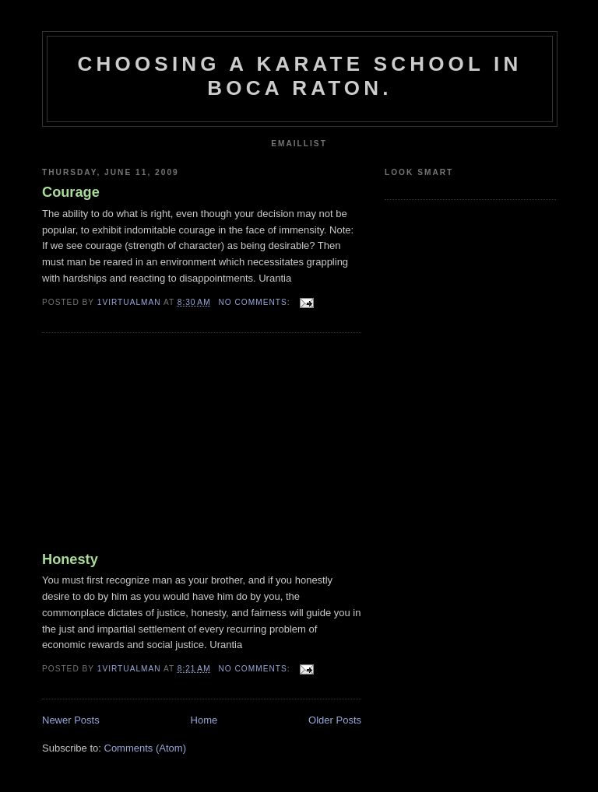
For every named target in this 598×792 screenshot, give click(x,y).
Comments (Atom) (145, 748)
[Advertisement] (159, 445)
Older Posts (334, 720)
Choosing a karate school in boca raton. (300, 76)
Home (204, 720)
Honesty (70, 559)
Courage (71, 192)
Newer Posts (71, 720)
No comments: (256, 302)
